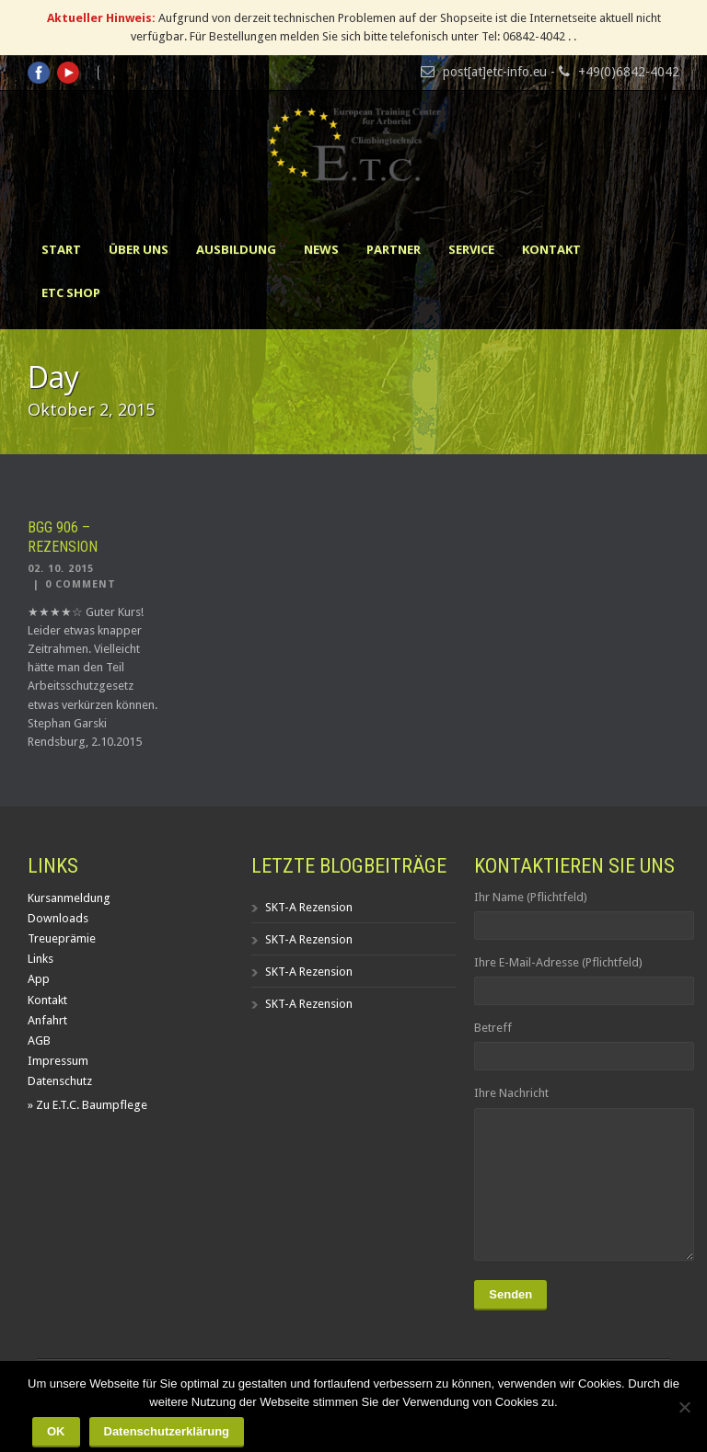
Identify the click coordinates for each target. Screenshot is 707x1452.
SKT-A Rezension (309, 907)
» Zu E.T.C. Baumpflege (87, 1105)
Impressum (58, 1061)
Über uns (138, 249)
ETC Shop (70, 292)
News (321, 249)
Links (40, 959)
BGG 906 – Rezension (63, 537)
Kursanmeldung (69, 898)
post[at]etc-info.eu (495, 71)
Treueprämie (62, 938)
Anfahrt (47, 1020)
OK (56, 1431)
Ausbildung (236, 249)
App (39, 979)
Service (471, 249)
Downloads (58, 918)
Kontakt (551, 249)
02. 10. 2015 (61, 569)
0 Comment (80, 584)
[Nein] (684, 1407)
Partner (393, 249)
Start (61, 249)
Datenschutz (60, 1081)
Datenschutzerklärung (167, 1431)
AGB (39, 1040)
